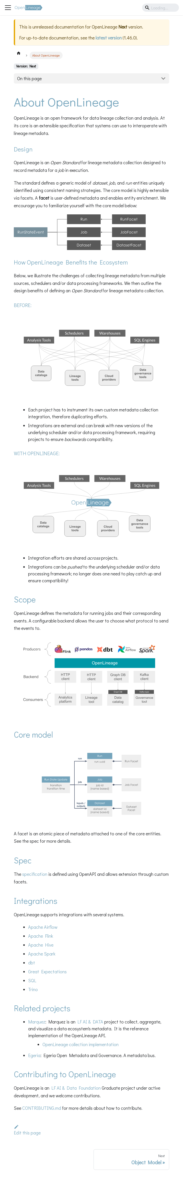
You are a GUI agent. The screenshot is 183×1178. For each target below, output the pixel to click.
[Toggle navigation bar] (8, 7)
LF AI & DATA (90, 1022)
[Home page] (19, 53)
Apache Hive (40, 945)
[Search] (160, 8)
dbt (31, 963)
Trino (33, 989)
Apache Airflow (43, 927)
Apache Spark (41, 954)
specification (34, 874)
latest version (109, 38)
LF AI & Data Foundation (76, 1088)
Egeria (34, 1055)
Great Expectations (47, 971)
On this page (29, 78)
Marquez (36, 1022)
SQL (32, 980)
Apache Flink (40, 936)
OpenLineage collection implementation (80, 1044)
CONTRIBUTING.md (41, 1108)
